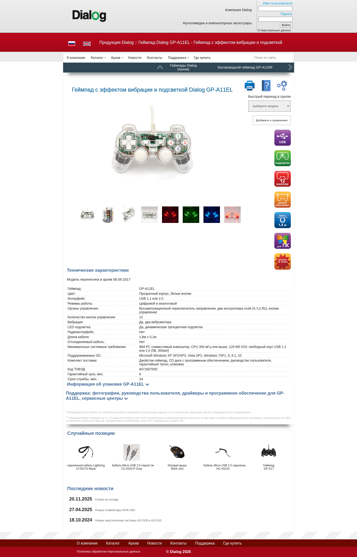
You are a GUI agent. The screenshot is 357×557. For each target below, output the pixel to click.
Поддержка (177, 58)
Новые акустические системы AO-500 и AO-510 (128, 520)
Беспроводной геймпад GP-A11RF (245, 67)
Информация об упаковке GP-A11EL (105, 384)
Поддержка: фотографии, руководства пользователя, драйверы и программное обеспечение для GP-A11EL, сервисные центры (175, 396)
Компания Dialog (238, 10)
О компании (76, 58)
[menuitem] (76, 57)
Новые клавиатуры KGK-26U (115, 510)
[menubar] (158, 58)
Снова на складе (107, 499)
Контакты (154, 58)
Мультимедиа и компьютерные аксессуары (217, 23)
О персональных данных (274, 30)
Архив (115, 58)
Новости (134, 58)
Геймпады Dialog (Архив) (183, 67)
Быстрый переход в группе (269, 96)
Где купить (202, 58)
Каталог (97, 58)
